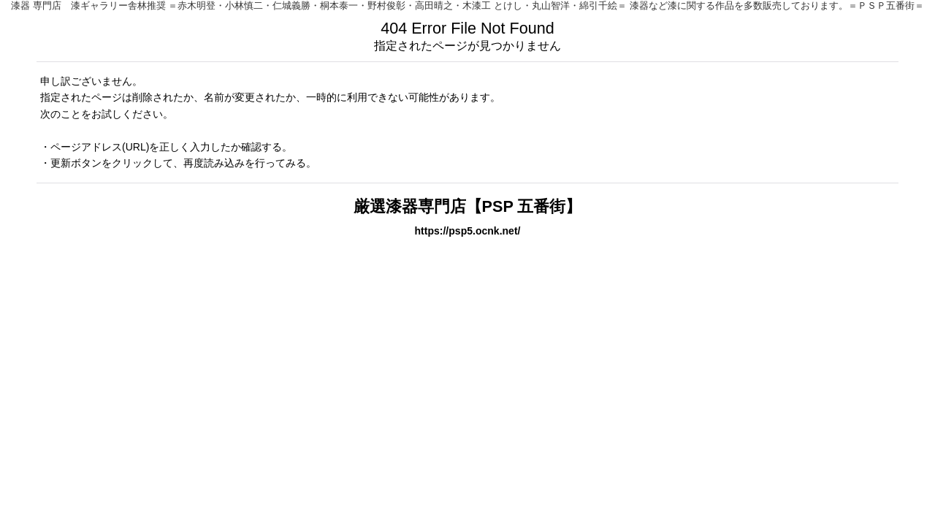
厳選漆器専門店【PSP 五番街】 (468, 206)
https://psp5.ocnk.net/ (468, 231)
